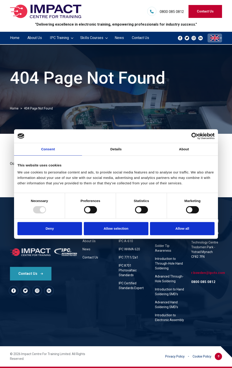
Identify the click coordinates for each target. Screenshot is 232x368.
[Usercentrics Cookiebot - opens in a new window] (195, 136)
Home (14, 38)
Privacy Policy (175, 356)
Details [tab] (116, 149)
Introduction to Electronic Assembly (169, 317)
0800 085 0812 (172, 12)
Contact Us (205, 11)
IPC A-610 (126, 241)
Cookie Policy (202, 356)
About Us (34, 38)
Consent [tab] (48, 149)
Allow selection (116, 228)
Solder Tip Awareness (163, 248)
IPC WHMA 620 (129, 249)
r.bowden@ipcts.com (208, 273)
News (119, 38)
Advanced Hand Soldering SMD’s (166, 304)
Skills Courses (91, 38)
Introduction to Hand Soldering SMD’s (169, 292)
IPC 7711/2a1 (128, 257)
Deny (50, 228)
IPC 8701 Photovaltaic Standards (128, 270)
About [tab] (184, 149)
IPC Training (59, 38)
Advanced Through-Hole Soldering (169, 279)
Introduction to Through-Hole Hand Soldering (169, 263)
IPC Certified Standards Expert (131, 285)
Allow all (182, 228)
